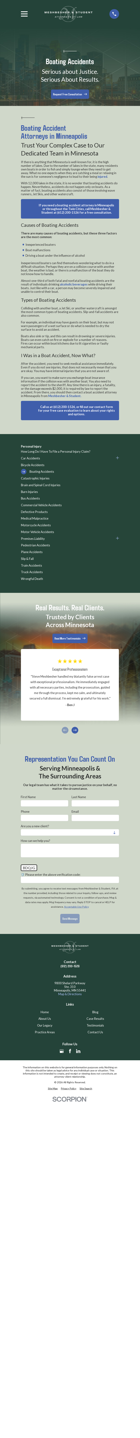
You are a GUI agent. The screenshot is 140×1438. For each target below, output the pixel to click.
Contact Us (95, 1032)
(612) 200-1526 (70, 966)
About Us (44, 1019)
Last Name (79, 797)
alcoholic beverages (74, 284)
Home (45, 1012)
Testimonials (95, 1025)
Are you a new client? (35, 826)
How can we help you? (35, 841)
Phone (25, 811)
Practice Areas (45, 1032)
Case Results (95, 1019)
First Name (28, 797)
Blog (95, 1012)
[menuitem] (70, 451)
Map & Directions (70, 994)
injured (102, 176)
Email (75, 811)
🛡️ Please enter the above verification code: (51, 875)
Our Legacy (44, 1025)
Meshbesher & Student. (64, 396)
